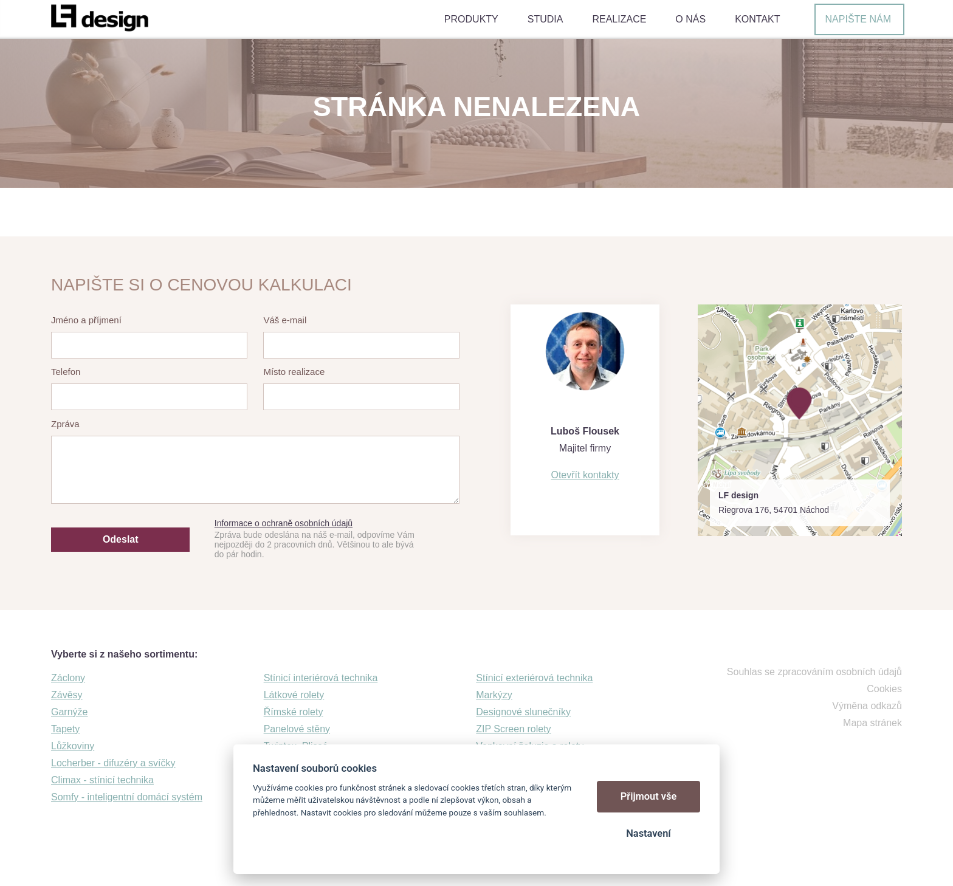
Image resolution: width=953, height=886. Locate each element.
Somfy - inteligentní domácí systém (126, 797)
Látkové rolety (294, 695)
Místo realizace (294, 371)
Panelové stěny (297, 729)
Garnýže (69, 712)
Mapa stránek (872, 723)
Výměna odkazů (867, 706)
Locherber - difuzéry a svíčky (113, 763)
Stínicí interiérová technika (321, 678)
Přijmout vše (649, 796)
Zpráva (65, 424)
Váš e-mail (284, 320)
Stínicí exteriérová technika (534, 678)
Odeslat (121, 539)
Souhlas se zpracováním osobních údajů (814, 672)
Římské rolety (293, 712)
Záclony (68, 678)
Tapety (65, 729)
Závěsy (67, 695)
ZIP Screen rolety (513, 729)
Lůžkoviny (72, 746)
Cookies (884, 689)
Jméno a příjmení (86, 320)
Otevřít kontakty (585, 475)
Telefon (65, 371)
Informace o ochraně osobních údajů (284, 523)
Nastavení (648, 833)
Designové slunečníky (523, 712)
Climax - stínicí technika (102, 780)
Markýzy (494, 695)
